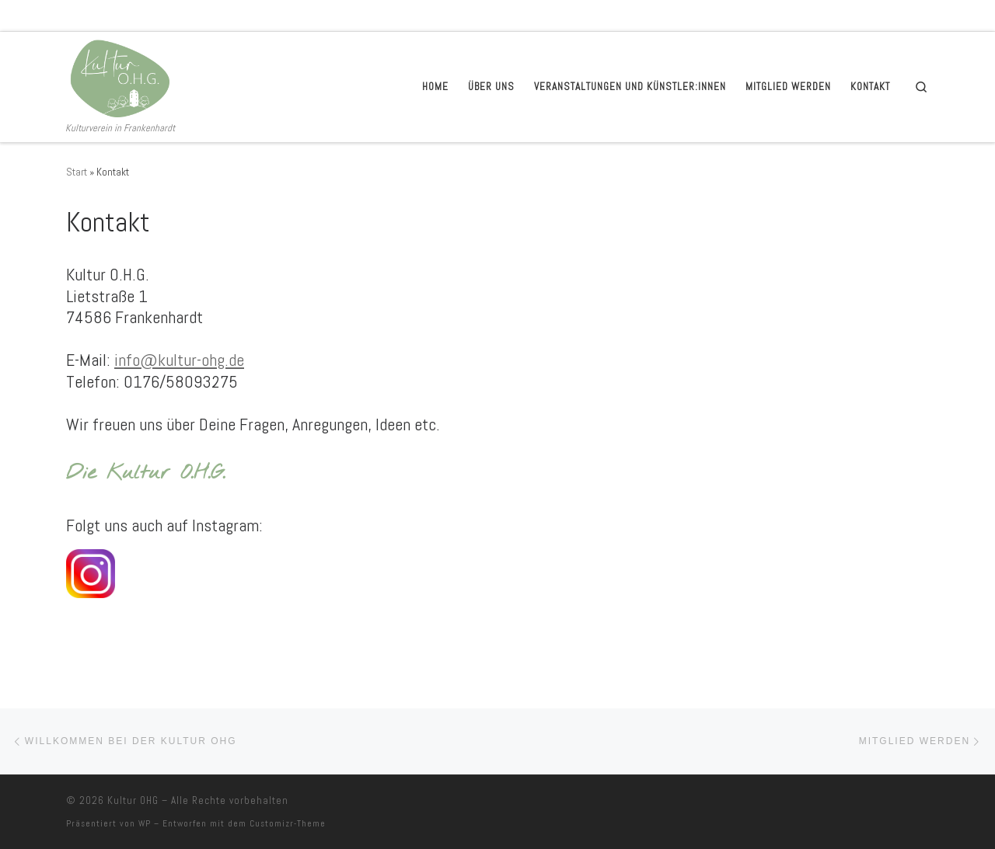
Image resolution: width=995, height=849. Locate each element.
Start (76, 172)
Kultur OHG (133, 800)
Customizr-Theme (288, 823)
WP (144, 823)
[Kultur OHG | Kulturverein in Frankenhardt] (117, 76)
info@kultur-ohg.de (179, 360)
